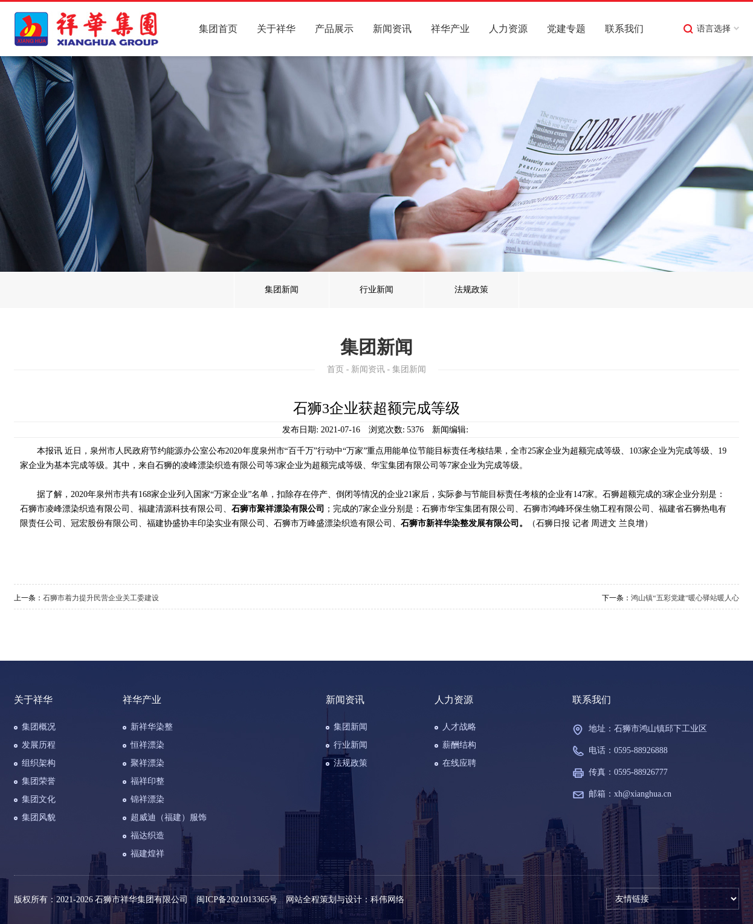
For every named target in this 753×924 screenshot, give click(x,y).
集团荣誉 (39, 781)
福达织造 (147, 835)
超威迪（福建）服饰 (169, 817)
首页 (335, 369)
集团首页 (218, 29)
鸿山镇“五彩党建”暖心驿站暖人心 (685, 598)
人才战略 (459, 726)
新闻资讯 (392, 29)
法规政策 (471, 289)
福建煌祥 (147, 853)
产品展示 (334, 29)
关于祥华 (276, 29)
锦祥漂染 (147, 799)
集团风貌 (39, 817)
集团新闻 (282, 289)
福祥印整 (147, 781)
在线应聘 (459, 763)
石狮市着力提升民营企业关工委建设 (101, 598)
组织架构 (39, 763)
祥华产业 (450, 29)
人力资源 (508, 29)
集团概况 (39, 726)
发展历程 (39, 744)
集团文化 (39, 799)
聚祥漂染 (147, 763)
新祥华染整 (152, 726)
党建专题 (566, 29)
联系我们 (624, 29)
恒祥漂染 (147, 744)
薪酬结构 (459, 744)
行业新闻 (376, 289)
